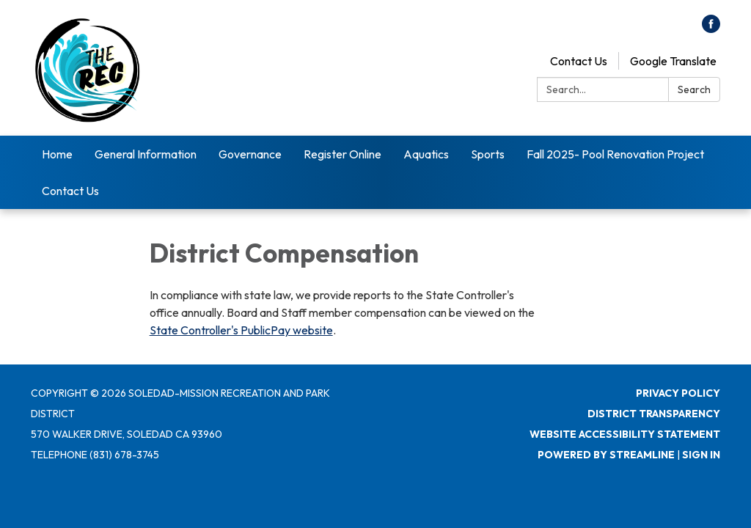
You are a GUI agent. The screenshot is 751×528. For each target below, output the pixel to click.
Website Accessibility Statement (625, 434)
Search (694, 89)
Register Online (342, 154)
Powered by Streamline (606, 454)
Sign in (701, 454)
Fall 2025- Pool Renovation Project (615, 154)
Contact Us (578, 61)
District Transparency (653, 413)
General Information (146, 154)
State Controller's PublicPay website (241, 330)
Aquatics (426, 154)
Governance (250, 154)
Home (57, 154)
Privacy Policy (678, 393)
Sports (488, 154)
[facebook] (711, 28)
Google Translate (673, 61)
